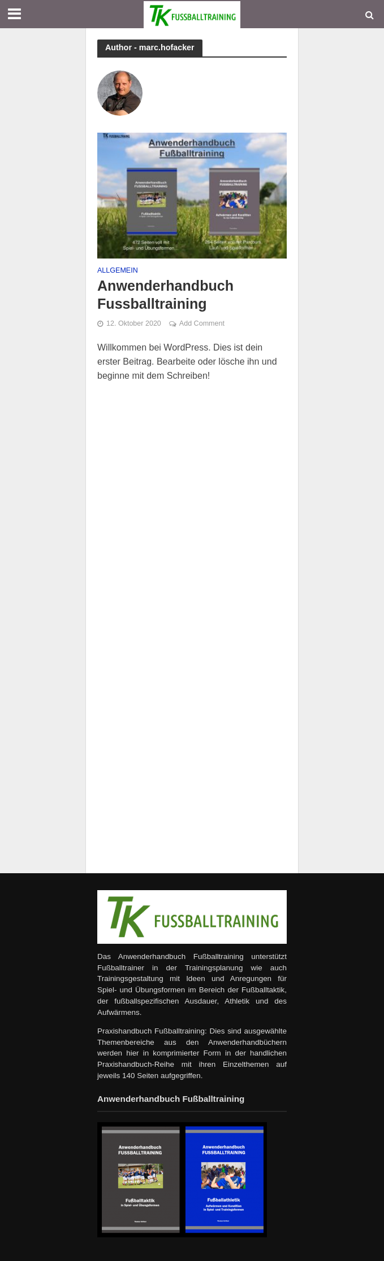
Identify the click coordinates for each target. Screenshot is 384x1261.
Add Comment (202, 323)
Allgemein (117, 270)
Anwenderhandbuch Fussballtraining (165, 295)
